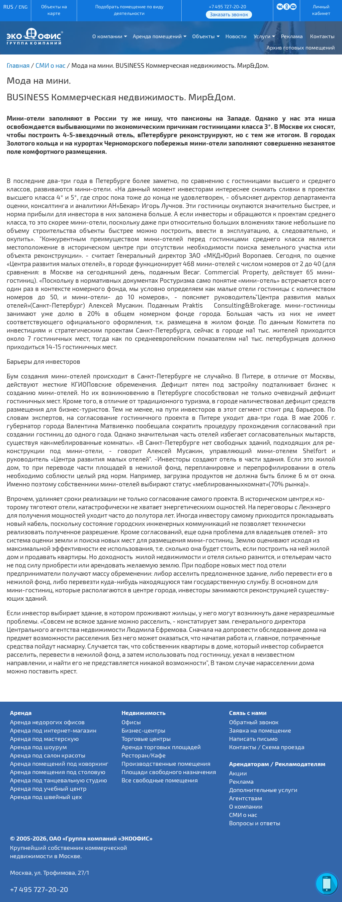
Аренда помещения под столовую (57, 771)
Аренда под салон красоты (47, 755)
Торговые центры (146, 738)
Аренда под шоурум (38, 747)
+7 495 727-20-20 (227, 6)
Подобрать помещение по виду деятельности (129, 10)
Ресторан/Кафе (144, 755)
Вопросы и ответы (254, 823)
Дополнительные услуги (263, 789)
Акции (238, 773)
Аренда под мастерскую (44, 738)
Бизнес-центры (143, 730)
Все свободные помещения (160, 780)
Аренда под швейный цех (46, 796)
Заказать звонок (229, 14)
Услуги (262, 36)
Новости (235, 36)
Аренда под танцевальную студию (58, 780)
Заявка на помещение (260, 730)
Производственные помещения (166, 763)
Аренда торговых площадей (161, 747)
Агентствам (245, 798)
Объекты (203, 36)
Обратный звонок (254, 722)
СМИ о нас (243, 814)
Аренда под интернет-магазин (53, 730)
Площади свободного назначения (169, 771)
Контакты (322, 36)
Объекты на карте (54, 10)
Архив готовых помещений (301, 47)
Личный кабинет (321, 10)
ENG (23, 7)
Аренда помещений (157, 36)
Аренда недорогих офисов (47, 722)
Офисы (131, 722)
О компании (107, 36)
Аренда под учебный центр (48, 788)
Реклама (292, 36)
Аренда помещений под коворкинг (59, 763)
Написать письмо (253, 738)
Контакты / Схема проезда (266, 747)
